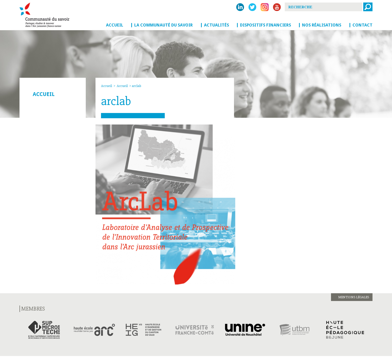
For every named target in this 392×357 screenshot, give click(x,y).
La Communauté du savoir (163, 25)
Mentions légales (353, 297)
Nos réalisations (321, 25)
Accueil (114, 25)
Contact (362, 25)
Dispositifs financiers (265, 25)
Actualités (216, 25)
